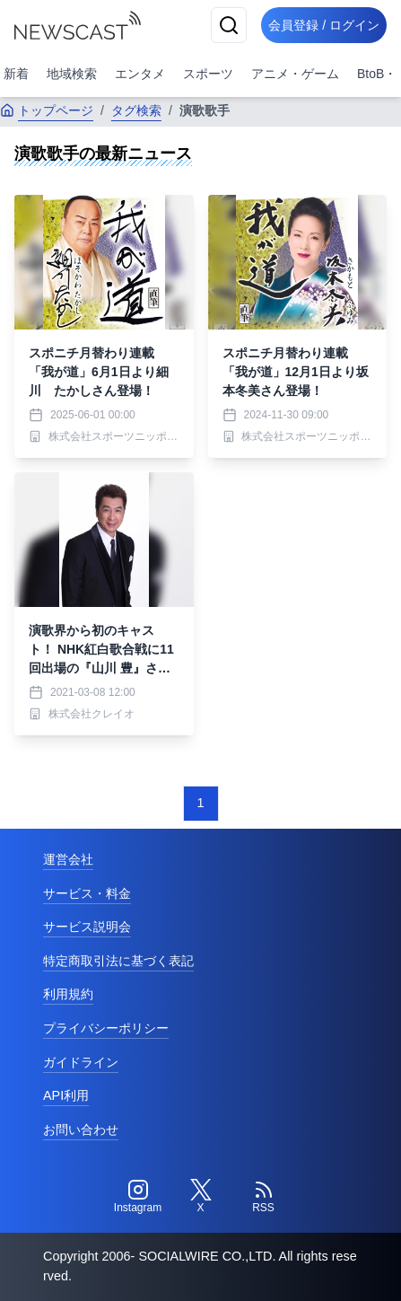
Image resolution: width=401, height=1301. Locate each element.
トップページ (46, 110)
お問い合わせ (80, 1129)
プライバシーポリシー (106, 1028)
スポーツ (208, 73)
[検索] (229, 25)
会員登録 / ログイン (323, 25)
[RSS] (263, 1196)
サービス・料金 (87, 893)
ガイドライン (80, 1062)
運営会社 (68, 859)
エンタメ (140, 73)
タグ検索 (136, 110)
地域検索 (72, 73)
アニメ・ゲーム (295, 73)
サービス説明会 (87, 926)
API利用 (66, 1095)
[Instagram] (138, 1196)
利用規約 (68, 994)
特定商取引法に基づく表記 (118, 961)
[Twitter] (201, 1196)
